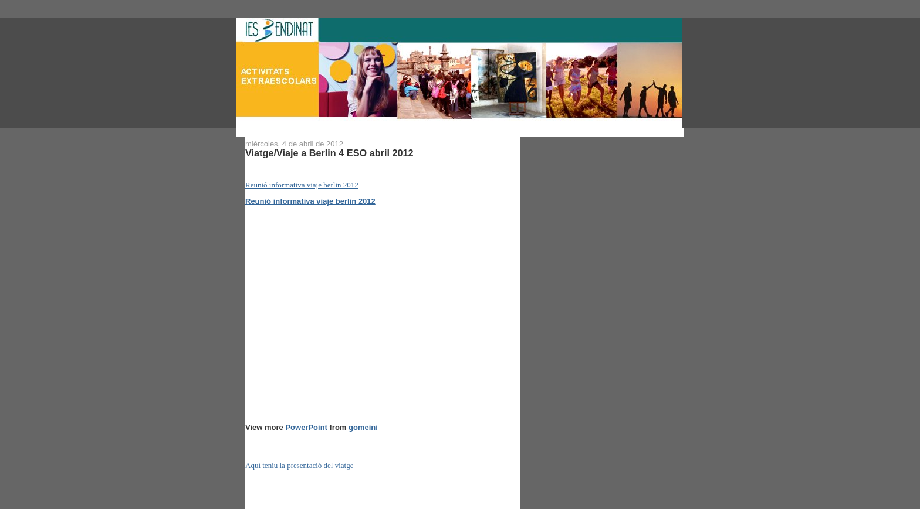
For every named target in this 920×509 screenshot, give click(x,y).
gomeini (363, 427)
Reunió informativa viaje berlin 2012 (301, 184)
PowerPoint (306, 427)
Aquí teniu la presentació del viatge (299, 465)
